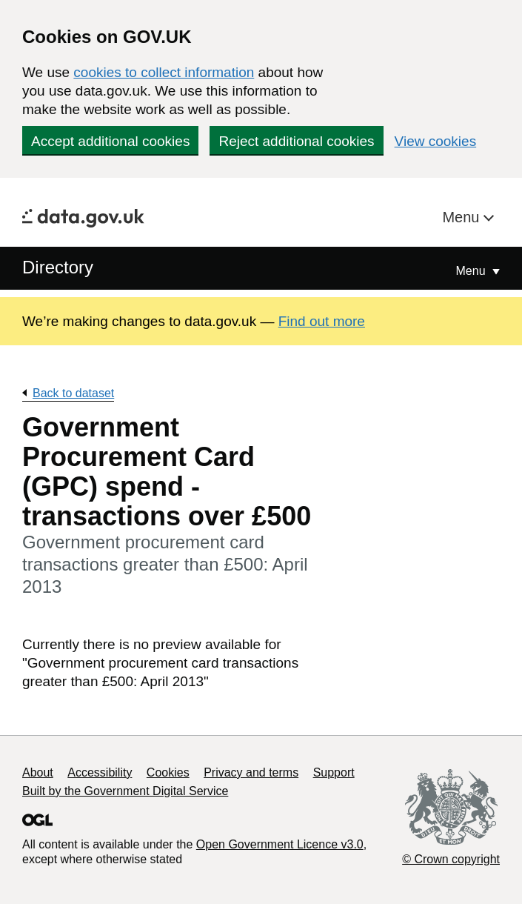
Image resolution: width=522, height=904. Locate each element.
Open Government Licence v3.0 (280, 844)
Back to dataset (73, 393)
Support (334, 772)
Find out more (321, 321)
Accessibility (99, 772)
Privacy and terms (251, 772)
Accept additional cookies (110, 141)
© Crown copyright (451, 859)
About (37, 772)
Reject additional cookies (296, 141)
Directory (57, 267)
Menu (462, 217)
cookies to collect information (163, 72)
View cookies (436, 141)
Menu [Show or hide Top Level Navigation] (472, 271)
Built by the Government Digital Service (125, 791)
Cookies (168, 772)
